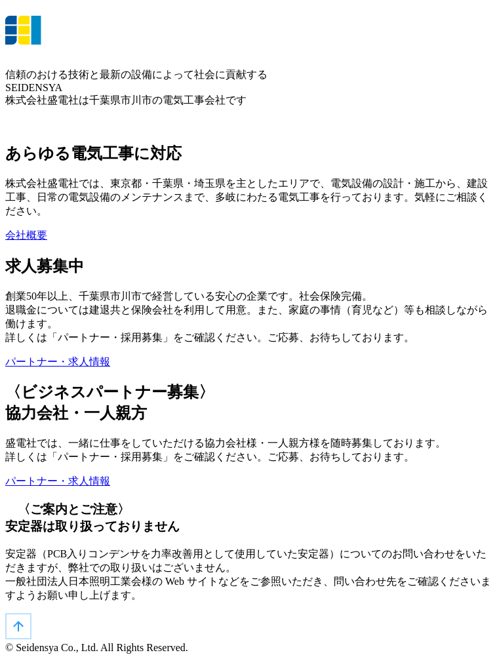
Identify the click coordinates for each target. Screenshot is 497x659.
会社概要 (26, 235)
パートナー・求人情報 (57, 361)
